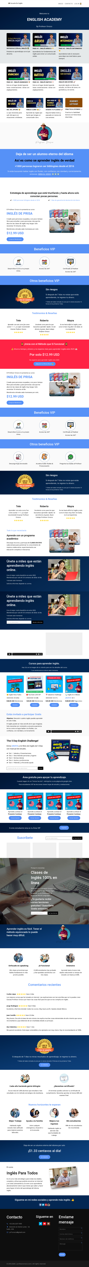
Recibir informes (37, 622)
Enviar (62, 1255)
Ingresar (64, 828)
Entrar (40, 768)
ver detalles (44, 1065)
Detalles (15, 705)
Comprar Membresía (15, 239)
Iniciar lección (15, 818)
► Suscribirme (77, 838)
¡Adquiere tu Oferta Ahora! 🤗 (44, 364)
